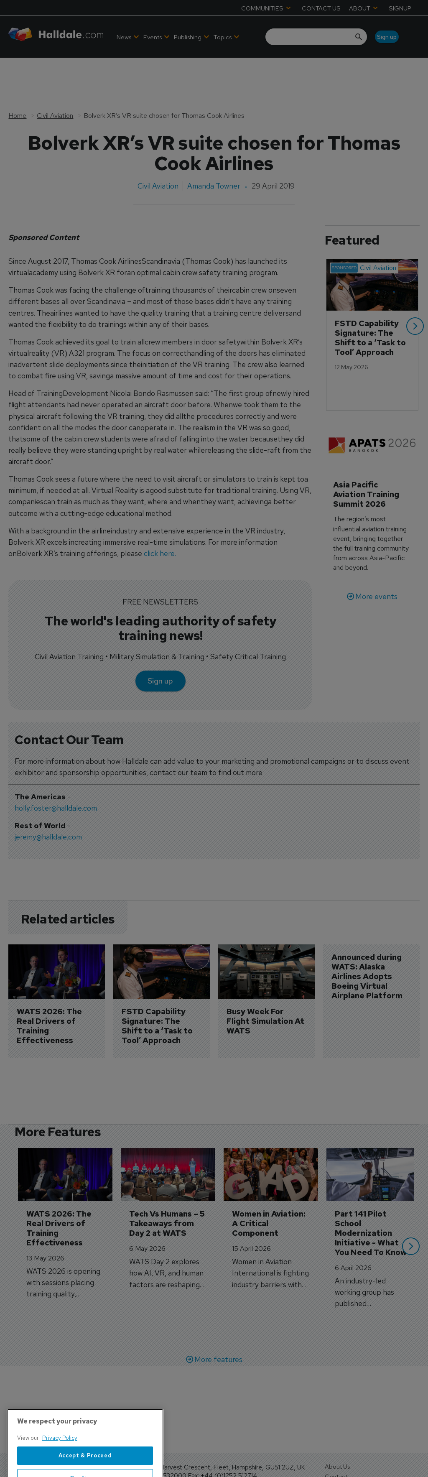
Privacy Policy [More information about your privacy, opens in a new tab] (59, 1467)
